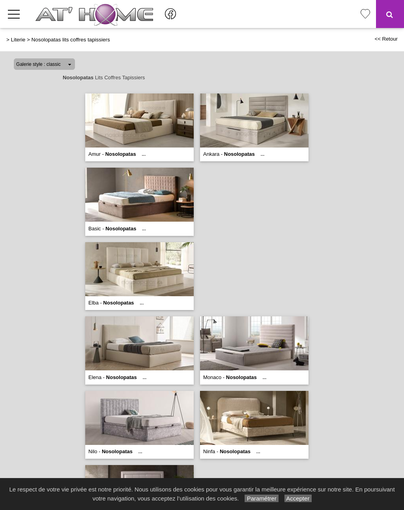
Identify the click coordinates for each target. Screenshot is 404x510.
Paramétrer (261, 498)
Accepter (298, 498)
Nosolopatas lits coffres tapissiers (71, 40)
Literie (18, 40)
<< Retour (386, 39)
